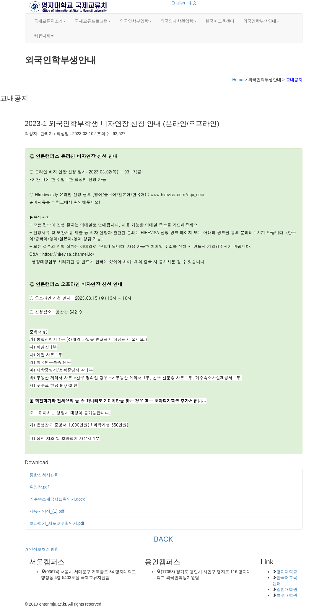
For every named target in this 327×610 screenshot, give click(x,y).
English (178, 3)
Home (237, 79)
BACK (163, 539)
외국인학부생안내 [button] (261, 21)
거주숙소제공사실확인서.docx (57, 499)
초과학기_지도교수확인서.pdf (57, 523)
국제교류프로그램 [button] (93, 21)
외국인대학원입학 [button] (178, 21)
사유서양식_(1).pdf (47, 511)
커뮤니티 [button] (43, 35)
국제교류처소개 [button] (50, 21)
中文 (192, 3)
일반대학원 (286, 589)
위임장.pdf (39, 487)
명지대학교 (286, 571)
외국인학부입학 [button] (136, 21)
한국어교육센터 (219, 21)
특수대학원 (286, 595)
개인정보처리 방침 (42, 549)
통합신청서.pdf (43, 475)
